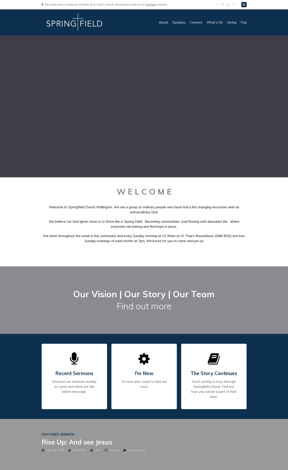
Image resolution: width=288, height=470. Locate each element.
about (163, 22)
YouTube (150, 4)
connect (196, 22)
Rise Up (114, 450)
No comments (137, 450)
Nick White (79, 450)
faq (244, 22)
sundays (179, 22)
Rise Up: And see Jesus (77, 442)
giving (231, 22)
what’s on (215, 22)
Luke (98, 450)
